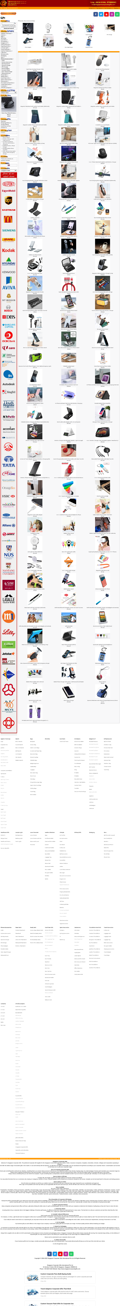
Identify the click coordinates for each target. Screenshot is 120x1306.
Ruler (46, 893)
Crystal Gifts (18, 1000)
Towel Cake (3, 803)
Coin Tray (47, 897)
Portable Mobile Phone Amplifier (102, 403)
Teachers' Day (107, 756)
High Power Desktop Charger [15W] (34, 69)
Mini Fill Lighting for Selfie (68, 551)
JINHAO (17, 960)
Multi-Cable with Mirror (69, 273)
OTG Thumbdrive (93, 901)
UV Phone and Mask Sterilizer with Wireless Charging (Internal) (103, 384)
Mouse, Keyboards (93, 763)
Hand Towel (4, 798)
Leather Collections (50, 807)
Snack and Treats (64, 740)
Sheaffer (17, 984)
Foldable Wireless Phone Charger (35, 496)
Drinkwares (77, 738)
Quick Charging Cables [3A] (69, 217)
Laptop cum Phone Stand (69, 254)
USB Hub (91, 789)
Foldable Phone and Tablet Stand (102, 236)
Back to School (107, 740)
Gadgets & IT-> (5, 43)
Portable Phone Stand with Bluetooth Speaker (69, 180)
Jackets (2, 745)
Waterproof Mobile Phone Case (102, 663)
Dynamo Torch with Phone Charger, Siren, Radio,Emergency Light (35, 366)
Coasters (76, 747)
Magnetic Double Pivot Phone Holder (102, 87)
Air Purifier (62, 810)
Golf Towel (3, 796)
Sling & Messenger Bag (36, 769)
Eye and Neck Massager (95, 756)
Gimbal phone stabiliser (35, 329)
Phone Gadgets (28, 46)
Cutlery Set (62, 818)
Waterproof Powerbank (20, 888)
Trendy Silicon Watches (50, 895)
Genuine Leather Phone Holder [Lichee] (35, 143)
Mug (75, 760)
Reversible (3, 758)
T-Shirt (2, 766)
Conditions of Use (6, 126)
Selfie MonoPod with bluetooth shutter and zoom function (69, 607)
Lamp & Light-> (5, 48)
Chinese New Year (108, 745)
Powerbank (18, 881)
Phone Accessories (13, 8)
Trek (16, 993)
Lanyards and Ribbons (6, 761)
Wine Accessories (64, 871)
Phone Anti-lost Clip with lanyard (35, 162)
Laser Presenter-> (6, 49)
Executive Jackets (5, 747)
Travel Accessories (108, 877)
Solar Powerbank (19, 884)
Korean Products (64, 830)
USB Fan (91, 784)
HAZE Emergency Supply (7, 816)
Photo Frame (63, 843)
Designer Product (19, 1011)
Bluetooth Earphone (94, 745)
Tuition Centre (107, 758)
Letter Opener (77, 897)
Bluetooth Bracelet (93, 742)
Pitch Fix (17, 975)
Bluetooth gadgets (93, 747)
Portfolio (47, 839)
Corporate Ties (4, 742)
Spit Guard (3, 764)
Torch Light (18, 814)
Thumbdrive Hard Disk (95, 877)
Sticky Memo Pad (78, 911)
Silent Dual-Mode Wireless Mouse (9, 113)
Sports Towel (4, 801)
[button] (92, 8)
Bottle (2, 947)
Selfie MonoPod (68, 626)
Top (1, 8)
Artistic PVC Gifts (49, 879)
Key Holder (47, 823)
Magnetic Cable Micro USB (102, 570)
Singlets (3, 784)
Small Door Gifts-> (6, 78)
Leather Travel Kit (35, 217)
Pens (105, 807)
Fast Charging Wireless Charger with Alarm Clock (34, 180)
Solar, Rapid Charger (68, 46)
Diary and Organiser (79, 884)
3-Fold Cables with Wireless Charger (35, 199)
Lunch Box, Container (65, 834)
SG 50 (16, 1016)
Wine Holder (33, 778)
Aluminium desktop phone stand (35, 403)
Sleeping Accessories (109, 893)
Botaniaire (18, 954)
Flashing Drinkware (79, 754)
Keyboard (91, 765)
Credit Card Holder (49, 818)
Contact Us (4, 127)
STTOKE (17, 986)
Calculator (77, 879)
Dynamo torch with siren (35, 700)
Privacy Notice (5, 124)
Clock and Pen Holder (50, 814)
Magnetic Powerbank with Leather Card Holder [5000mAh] (35, 106)
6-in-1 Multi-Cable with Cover (35, 273)
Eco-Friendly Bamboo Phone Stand (102, 217)
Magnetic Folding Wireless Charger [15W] (102, 273)
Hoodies (3, 749)
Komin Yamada (19, 1023)
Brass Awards (18, 740)
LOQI (16, 970)
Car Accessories (63, 812)
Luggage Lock (107, 881)
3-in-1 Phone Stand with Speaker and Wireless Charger (102, 162)
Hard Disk (91, 890)
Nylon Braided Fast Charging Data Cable (69, 292)
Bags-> (3, 36)
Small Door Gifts (49, 877)
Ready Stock (33, 877)
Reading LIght (18, 812)
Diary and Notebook (50, 821)
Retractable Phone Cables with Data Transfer (103, 459)
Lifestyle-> (4, 52)
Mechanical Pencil (108, 816)
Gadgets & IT (92, 738)
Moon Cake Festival (108, 751)
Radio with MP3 (93, 777)
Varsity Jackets (4, 751)
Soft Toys (62, 857)
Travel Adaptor (107, 895)
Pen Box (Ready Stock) (35, 886)
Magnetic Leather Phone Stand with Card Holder (102, 106)
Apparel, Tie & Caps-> (6, 33)
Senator (17, 981)
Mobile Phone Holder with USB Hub (35, 681)
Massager (62, 836)
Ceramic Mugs (78, 745)
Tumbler (76, 774)
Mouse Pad (92, 767)
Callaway (17, 956)
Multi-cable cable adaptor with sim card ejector (68, 422)
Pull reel (47, 915)
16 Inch (3, 935)
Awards (17, 738)
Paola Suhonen (19, 1027)
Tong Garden (18, 988)
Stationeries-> (5, 81)
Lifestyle (62, 807)
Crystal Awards (19, 742)
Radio (90, 775)
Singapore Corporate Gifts (21, 1037)
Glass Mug (77, 758)
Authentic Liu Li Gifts (20, 935)
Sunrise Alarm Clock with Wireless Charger (102, 310)
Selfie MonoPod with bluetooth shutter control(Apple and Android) (103, 607)
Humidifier (62, 827)
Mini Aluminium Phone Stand (68, 329)
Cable (28, 34)
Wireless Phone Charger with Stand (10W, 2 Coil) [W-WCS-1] (35, 477)
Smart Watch (63, 868)
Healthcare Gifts (5, 807)
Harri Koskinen (19, 1018)
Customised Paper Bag (35, 747)
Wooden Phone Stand (69, 533)
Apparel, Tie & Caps (5, 738)
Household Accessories (65, 825)
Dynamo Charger (89, 34)
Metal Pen (106, 818)
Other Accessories (108, 888)
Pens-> (3, 57)
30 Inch (3, 944)
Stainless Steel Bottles (79, 769)
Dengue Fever (4, 812)
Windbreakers (4, 754)
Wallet (46, 841)
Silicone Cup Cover (49, 918)
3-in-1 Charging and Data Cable (102, 477)
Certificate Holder (49, 812)
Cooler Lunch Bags (34, 745)
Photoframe (18, 951)
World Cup (62, 886)
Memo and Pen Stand (79, 900)
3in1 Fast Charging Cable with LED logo (102, 292)
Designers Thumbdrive (95, 886)
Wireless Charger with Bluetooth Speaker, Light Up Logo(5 (69, 440)
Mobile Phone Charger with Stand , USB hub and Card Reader (69, 681)
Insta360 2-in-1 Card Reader (103, 124)
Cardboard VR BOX (35, 533)
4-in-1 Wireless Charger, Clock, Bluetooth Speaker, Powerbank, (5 (102, 440)
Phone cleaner (102, 681)
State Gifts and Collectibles (22, 1039)
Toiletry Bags (33, 774)
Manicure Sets (48, 904)
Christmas (106, 747)
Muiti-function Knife (50, 911)
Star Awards (18, 751)
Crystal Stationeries (20, 1009)
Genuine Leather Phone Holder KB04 (69, 143)
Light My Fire (18, 968)
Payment (3, 121)
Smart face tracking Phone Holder (102, 366)
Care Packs (62, 738)
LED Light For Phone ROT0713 (35, 551)
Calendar (76, 881)
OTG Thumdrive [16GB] (102, 496)
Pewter (17, 1035)
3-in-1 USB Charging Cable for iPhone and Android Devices (68, 477)
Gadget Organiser (34, 756)
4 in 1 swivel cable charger (68, 570)
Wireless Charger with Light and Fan (35, 440)
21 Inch (3, 938)
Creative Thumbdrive (94, 881)
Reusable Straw (78, 767)
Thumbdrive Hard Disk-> (8, 83)
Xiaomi (17, 997)
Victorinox (17, 995)
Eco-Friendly (48, 900)
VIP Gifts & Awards (20, 933)
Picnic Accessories (64, 848)
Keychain (47, 902)
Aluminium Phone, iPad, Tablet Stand (102, 626)
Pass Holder (48, 834)
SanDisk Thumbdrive (94, 906)
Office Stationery (78, 906)
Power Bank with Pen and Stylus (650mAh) (34, 607)
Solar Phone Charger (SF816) (69, 644)
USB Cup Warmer (93, 782)
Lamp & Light (18, 807)
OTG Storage (109, 34)
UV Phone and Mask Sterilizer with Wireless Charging (68, 403)
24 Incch (3, 940)
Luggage (32, 760)
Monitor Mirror (93, 761)
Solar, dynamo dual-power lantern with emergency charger (34, 663)
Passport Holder (49, 836)
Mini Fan (47, 906)
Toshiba (17, 990)
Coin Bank (62, 816)
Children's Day (107, 742)
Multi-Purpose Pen (108, 821)
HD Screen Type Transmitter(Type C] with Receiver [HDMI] (102, 143)
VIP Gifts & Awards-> (6, 87)
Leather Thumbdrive (94, 895)
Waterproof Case (89, 46)
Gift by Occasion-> (6, 44)
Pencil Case (33, 765)
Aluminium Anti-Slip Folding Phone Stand (102, 347)
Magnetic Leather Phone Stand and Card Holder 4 (68, 106)
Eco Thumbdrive (93, 888)
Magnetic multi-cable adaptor (35, 514)
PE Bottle (76, 765)
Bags (31, 738)
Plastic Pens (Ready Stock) (36, 888)
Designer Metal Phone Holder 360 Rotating (34, 87)
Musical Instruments (65, 839)
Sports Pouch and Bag (35, 771)
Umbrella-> (4, 86)
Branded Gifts (18, 940)
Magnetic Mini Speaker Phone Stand (69, 162)
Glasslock (17, 958)
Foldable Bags (33, 754)
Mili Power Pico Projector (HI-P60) (69, 663)
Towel (2, 789)
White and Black (49, 924)
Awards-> (3, 35)
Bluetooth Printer (93, 751)
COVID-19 (3, 810)
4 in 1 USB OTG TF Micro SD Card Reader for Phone (68, 514)
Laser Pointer (33, 810)
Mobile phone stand (69, 589)
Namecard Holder (49, 832)
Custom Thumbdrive (94, 884)
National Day (107, 754)
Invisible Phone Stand (34, 384)
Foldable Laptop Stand (68, 366)
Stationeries (77, 877)
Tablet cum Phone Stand (35, 254)
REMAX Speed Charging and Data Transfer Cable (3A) (102, 533)
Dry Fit (2, 775)
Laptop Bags (33, 758)
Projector (91, 772)
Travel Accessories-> (6, 84)
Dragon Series (18, 963)
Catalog (5, 8)
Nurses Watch (63, 866)
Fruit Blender (77, 756)
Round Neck (4, 777)
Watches (62, 861)
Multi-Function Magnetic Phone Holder (35, 589)
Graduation (107, 749)
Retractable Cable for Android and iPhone (35, 236)
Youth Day (106, 760)
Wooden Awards (19, 754)
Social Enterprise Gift (50, 922)
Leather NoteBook (19, 947)
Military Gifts (4, 54)
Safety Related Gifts (64, 855)
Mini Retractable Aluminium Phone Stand (68, 347)
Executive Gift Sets (78, 893)
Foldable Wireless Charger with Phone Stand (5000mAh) (35, 422)
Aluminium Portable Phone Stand (68, 310)
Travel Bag (32, 776)
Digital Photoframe (64, 845)
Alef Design (18, 942)
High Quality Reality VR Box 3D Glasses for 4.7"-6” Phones (103, 551)
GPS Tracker (92, 759)
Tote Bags (17, 972)
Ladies (61, 832)
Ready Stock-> (4, 76)
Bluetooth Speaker (93, 754)
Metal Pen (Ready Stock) (36, 881)
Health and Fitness (5, 814)
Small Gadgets (48, 920)
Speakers (91, 780)
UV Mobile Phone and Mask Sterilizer (68, 384)
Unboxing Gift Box (64, 859)
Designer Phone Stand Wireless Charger (103, 422)
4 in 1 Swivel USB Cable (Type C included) (69, 496)
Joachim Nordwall (19, 1021)
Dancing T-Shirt (5, 768)
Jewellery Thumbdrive (94, 893)
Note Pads (76, 904)
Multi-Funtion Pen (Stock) (36, 884)
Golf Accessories (64, 823)
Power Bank (18, 877)
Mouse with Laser (34, 814)
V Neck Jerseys (4, 787)
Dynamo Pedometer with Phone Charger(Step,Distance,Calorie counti (102, 701)
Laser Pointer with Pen (35, 812)
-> (7, 59)
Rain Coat (3, 949)
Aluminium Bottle (79, 740)
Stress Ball (47, 927)
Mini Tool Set (48, 909)
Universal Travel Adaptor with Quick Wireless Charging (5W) (35, 459)
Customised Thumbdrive (51, 884)
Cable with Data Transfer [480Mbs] (102, 199)
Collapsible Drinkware (79, 749)
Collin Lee (17, 1014)
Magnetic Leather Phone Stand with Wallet (68, 124)
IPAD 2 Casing (18, 944)
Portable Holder (48, 46)
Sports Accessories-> (6, 79)
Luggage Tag (48, 825)
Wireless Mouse (93, 770)
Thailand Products (20, 1041)
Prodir (17, 977)
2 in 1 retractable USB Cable (35, 570)
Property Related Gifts (65, 850)
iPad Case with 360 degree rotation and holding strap (35, 644)
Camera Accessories (48, 34)
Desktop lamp (18, 810)
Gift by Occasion (108, 738)
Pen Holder (77, 909)
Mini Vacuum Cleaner (79, 902)
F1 (60, 884)
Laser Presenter (34, 807)
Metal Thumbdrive (94, 897)
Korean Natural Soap (20, 1032)
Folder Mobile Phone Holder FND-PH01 (102, 514)
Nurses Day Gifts (5, 819)
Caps (2, 740)
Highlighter (77, 895)
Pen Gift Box (107, 823)
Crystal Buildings (19, 1004)
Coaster (47, 816)
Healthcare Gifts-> (6, 46)
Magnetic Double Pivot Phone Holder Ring (68, 87)
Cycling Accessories (64, 881)
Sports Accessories (64, 877)
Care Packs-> (4, 40)
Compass (62, 879)
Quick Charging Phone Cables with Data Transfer (35, 310)
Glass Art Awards (19, 745)
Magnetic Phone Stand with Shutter (35, 292)
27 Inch (3, 942)
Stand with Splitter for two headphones (102, 644)
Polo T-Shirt (4, 770)
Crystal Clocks (18, 1006)
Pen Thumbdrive (93, 904)
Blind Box (3, 38)
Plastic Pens (107, 825)
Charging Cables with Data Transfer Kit (68, 199)
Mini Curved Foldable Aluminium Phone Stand (35, 347)
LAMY (16, 965)
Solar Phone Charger (69, 700)
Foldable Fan (63, 821)
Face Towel (3, 794)
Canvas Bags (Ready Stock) (36, 879)
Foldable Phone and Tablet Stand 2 (68, 236)
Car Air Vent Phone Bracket (102, 69)
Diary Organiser (78, 886)
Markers (106, 814)
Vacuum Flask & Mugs (80, 776)
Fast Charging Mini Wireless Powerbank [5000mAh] (103, 180)
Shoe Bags (32, 767)
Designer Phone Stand (102, 329)
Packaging (3, 56)
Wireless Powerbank (20, 890)
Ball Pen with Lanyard (109, 810)
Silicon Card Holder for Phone (102, 589)
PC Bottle (76, 763)
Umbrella (3, 933)
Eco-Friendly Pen (108, 812)
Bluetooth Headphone (94, 749)
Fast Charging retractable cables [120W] (102, 254)
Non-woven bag (34, 763)
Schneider (18, 979)
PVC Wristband (48, 890)
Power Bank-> (4, 75)
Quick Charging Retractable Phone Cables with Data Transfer (69, 459)
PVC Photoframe (49, 888)
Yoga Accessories (64, 873)
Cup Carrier (77, 751)
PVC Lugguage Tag (49, 886)
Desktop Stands (68, 34)
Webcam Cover (48, 929)
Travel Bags (107, 897)
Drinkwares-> (4, 41)
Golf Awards (18, 747)
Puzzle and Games (64, 852)
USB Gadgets (92, 786)
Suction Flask (77, 771)
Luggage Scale (107, 884)
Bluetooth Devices (93, 740)
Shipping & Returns (6, 123)
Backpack (32, 740)
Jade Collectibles (19, 1030)
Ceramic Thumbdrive (94, 879)
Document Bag (33, 749)
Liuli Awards (18, 749)
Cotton (2, 772)
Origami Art (63, 841)
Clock (61, 814)
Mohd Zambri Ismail (20, 1025)
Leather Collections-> (7, 51)
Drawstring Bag (34, 751)
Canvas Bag (33, 742)
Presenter (32, 816)
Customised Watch (64, 864)
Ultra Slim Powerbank (21, 886)
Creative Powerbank (20, 879)
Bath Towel (3, 792)
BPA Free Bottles (78, 742)
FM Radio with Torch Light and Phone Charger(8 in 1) (35, 720)
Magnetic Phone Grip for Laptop (68, 69)
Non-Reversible (4, 756)
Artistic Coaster (49, 881)
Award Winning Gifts (20, 938)
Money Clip (47, 827)
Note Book (76, 888)
